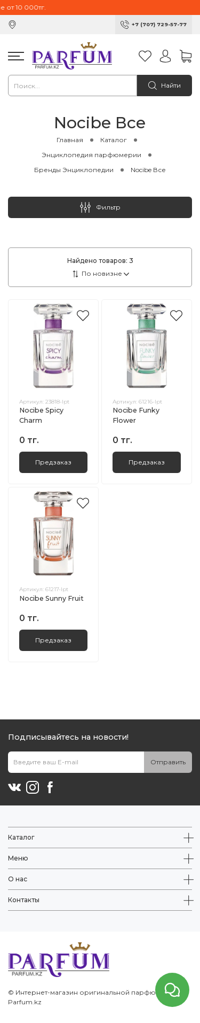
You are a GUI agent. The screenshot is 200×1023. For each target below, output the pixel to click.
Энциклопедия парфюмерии (91, 155)
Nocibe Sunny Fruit (51, 598)
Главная (70, 140)
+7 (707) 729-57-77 (159, 24)
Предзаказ (53, 462)
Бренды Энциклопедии (74, 170)
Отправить (168, 762)
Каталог (113, 140)
